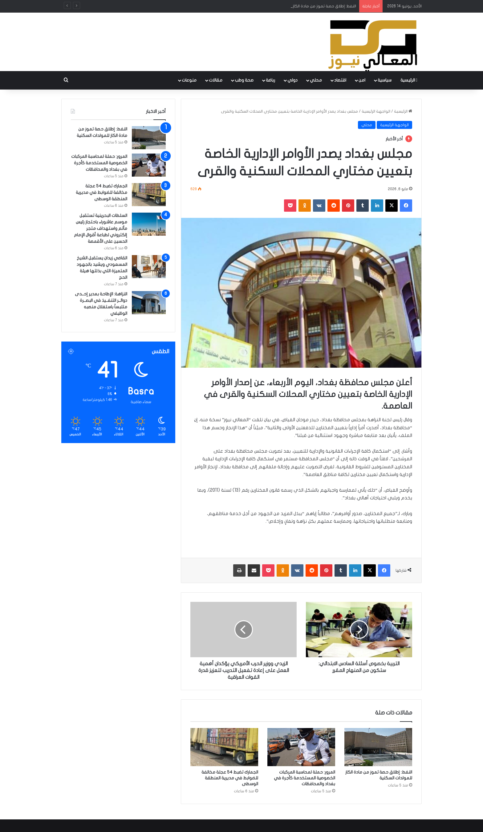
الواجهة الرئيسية (376, 111)
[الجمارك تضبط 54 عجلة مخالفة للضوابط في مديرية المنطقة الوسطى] (224, 747)
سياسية (385, 80)
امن (362, 80)
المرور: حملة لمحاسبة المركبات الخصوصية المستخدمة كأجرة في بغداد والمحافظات (304, 778)
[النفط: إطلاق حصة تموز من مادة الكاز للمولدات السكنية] (378, 747)
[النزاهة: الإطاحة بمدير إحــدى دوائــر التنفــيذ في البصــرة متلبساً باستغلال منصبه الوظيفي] (149, 302)
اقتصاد (340, 80)
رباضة (270, 80)
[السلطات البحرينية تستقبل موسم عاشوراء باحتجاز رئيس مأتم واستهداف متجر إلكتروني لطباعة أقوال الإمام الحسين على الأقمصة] (149, 224)
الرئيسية (408, 80)
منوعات (189, 80)
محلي (316, 80)
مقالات (215, 80)
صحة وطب (244, 80)
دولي (292, 80)
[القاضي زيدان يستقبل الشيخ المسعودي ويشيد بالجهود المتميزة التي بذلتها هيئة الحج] (149, 266)
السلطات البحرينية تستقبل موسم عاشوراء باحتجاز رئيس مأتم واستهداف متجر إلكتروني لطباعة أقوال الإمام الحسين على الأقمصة (100, 228)
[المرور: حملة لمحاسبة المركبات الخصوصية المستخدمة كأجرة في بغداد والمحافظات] (301, 747)
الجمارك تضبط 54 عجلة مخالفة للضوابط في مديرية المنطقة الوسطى (229, 778)
